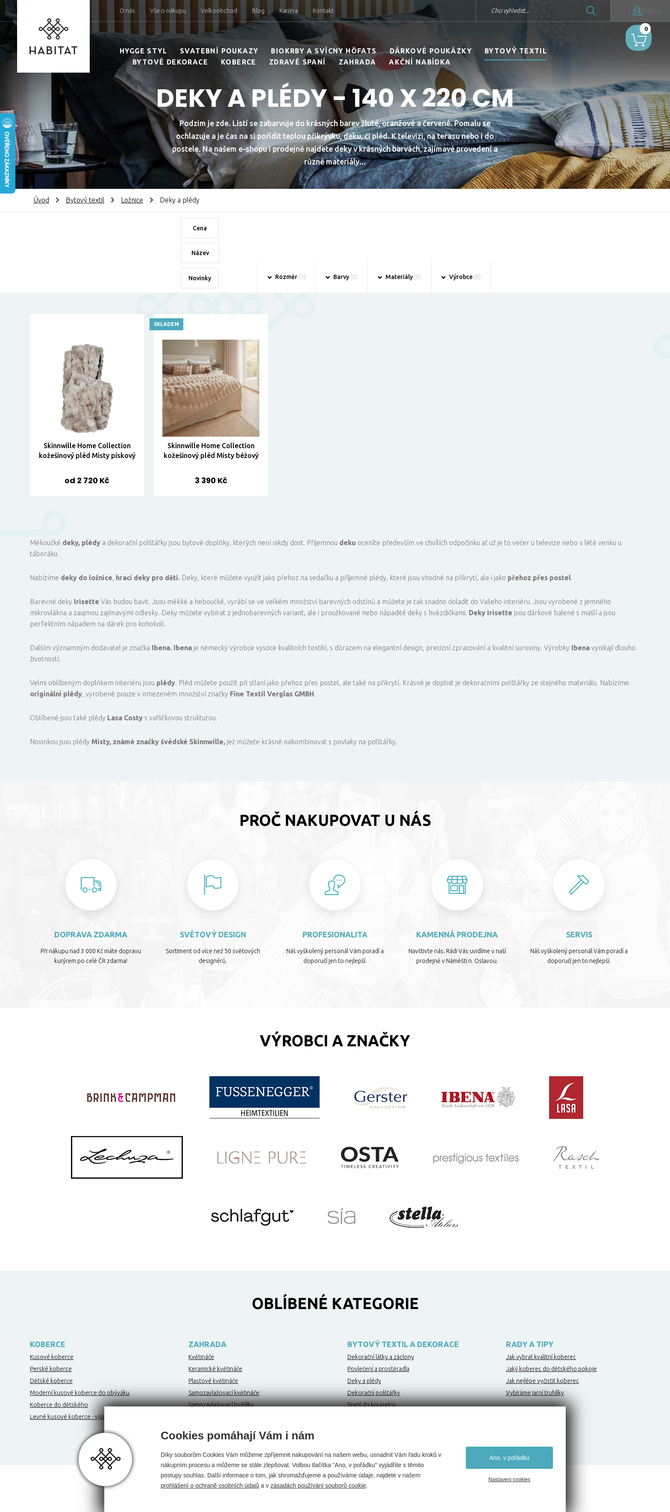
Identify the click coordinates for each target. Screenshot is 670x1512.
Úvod (41, 200)
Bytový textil (516, 51)
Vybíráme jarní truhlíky (535, 1344)
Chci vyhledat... (481, 10)
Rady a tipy (529, 1295)
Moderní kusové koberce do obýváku (79, 1344)
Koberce (238, 62)
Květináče (201, 1308)
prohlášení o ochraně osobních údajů (210, 1485)
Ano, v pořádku (509, 1457)
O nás (127, 10)
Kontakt (323, 10)
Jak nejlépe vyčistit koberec (542, 1332)
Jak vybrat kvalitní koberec (541, 1308)
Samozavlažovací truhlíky (221, 1356)
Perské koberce (51, 1320)
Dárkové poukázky (431, 51)
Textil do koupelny (371, 1356)
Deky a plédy (364, 1332)
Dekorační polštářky (373, 1344)
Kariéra (288, 10)
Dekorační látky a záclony (380, 1308)
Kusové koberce (51, 1308)
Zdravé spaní (297, 62)
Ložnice (132, 200)
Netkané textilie (209, 1380)
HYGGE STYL (143, 51)
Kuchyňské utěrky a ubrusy (383, 1368)
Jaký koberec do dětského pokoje (551, 1320)
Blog (258, 10)
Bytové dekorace (170, 62)
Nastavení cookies (509, 1480)
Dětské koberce (51, 1332)
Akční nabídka (420, 62)
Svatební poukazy (219, 51)
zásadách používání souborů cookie (318, 1485)
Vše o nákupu (168, 10)
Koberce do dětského (59, 1356)
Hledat (562, 10)
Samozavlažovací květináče (223, 1344)
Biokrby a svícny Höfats (323, 51)
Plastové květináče (213, 1332)
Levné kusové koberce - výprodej (74, 1368)
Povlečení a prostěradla (378, 1320)
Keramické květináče (215, 1320)
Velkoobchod (219, 10)
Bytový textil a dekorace (403, 1295)
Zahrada (357, 62)
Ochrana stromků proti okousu (229, 1368)
